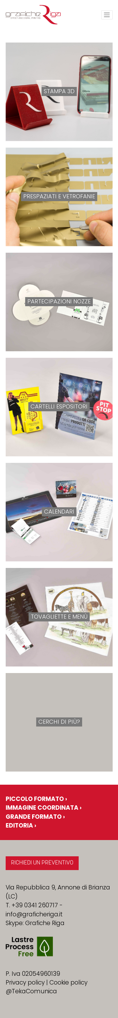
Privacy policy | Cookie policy (46, 982)
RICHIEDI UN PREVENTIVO (42, 863)
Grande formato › (35, 817)
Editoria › (21, 825)
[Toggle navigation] (107, 14)
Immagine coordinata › (43, 807)
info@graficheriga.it (34, 914)
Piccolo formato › (36, 799)
